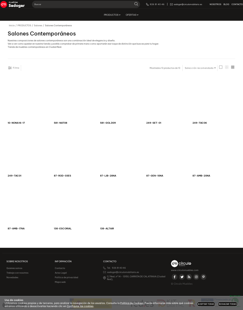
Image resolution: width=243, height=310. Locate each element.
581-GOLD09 (108, 123)
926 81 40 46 (119, 268)
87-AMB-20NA (201, 175)
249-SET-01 (153, 123)
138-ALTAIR (107, 228)
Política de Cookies (131, 303)
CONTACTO (232, 6)
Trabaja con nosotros (17, 272)
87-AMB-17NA (16, 228)
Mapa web (60, 282)
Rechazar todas (228, 304)
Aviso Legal (61, 272)
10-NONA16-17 (16, 123)
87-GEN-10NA (154, 175)
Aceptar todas (206, 304)
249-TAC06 (199, 123)
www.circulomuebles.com (184, 270)
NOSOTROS (211, 6)
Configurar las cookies (80, 306)
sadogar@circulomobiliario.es (123, 272)
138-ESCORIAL (63, 228)
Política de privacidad (66, 277)
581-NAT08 (60, 123)
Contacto (60, 268)
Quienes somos (14, 268)
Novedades (12, 277)
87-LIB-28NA (108, 175)
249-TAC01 (14, 175)
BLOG (222, 6)
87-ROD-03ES (62, 175)
